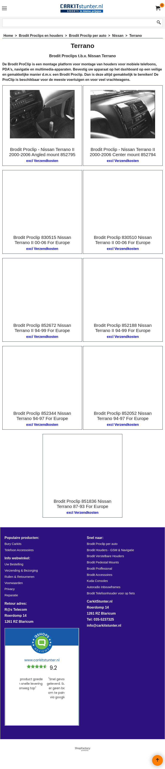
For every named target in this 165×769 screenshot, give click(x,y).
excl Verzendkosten (42, 161)
